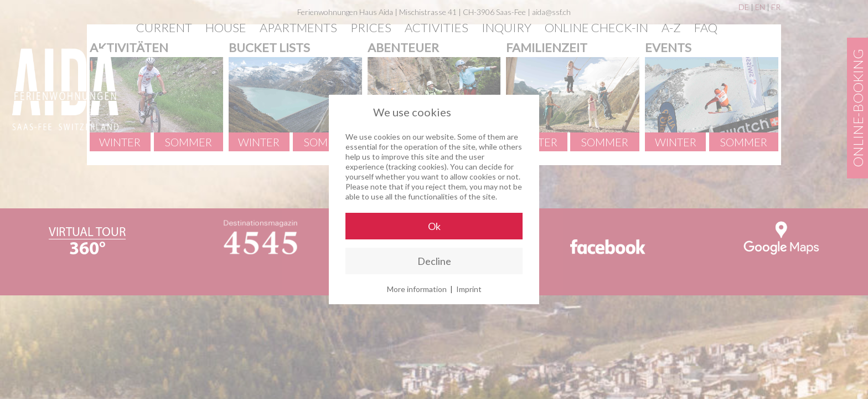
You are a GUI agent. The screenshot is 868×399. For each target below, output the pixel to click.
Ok (434, 226)
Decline (434, 261)
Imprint (469, 289)
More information (417, 289)
